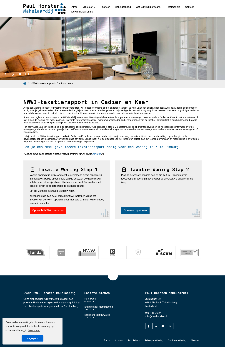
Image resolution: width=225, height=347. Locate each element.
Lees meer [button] (34, 330)
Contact (189, 6)
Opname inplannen (135, 210)
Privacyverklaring (154, 340)
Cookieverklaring (177, 340)
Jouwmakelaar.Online (81, 11)
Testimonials (173, 6)
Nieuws (195, 340)
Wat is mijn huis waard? (148, 6)
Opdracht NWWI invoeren (48, 210)
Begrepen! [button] (32, 338)
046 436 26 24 (153, 312)
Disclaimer (134, 340)
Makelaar (88, 6)
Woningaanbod (123, 6)
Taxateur (105, 6)
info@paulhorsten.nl (156, 316)
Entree (74, 6)
